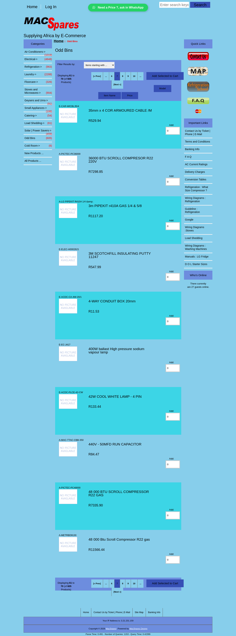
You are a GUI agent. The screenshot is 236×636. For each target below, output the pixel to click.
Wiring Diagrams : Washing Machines (196, 247)
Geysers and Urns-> (38, 101)
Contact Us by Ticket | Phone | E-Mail (197, 132)
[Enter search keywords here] (174, 5)
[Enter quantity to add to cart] (173, 131)
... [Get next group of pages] (140, 76)
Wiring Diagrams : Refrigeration (195, 199)
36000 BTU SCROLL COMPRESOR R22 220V (120, 159)
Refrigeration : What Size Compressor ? (196, 189)
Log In (50, 6)
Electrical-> (38, 59)
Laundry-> (38, 74)
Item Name (109, 95)
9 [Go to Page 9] (128, 76)
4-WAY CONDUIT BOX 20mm (112, 301)
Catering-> (38, 115)
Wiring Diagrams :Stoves (194, 229)
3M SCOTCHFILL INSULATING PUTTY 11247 (119, 255)
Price (129, 95)
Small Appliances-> (38, 109)
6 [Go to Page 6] (111, 76)
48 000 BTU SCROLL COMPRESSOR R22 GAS (118, 493)
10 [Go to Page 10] (134, 76)
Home (32, 6)
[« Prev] (97, 76)
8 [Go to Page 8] (122, 76)
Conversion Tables (195, 179)
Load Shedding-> (38, 123)
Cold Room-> (38, 145)
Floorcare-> (38, 82)
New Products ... (34, 153)
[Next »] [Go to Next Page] (117, 84)
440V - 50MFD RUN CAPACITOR (114, 444)
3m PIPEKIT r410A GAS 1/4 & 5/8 (115, 206)
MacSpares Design (138, 628)
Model (162, 88)
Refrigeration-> (38, 67)
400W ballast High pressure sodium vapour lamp (116, 350)
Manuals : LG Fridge (197, 256)
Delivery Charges (195, 171)
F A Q (188, 156)
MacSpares (111, 628)
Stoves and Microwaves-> (38, 91)
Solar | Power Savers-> (38, 131)
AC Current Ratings (196, 164)
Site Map (139, 612)
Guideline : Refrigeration (192, 210)
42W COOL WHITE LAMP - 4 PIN (115, 396)
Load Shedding (193, 238)
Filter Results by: (66, 64)
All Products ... (33, 160)
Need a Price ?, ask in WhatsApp (118, 7)
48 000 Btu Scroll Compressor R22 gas (119, 539)
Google (189, 219)
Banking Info (192, 149)
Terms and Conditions (197, 141)
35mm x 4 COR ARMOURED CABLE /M (120, 110)
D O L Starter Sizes (196, 264)
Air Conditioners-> (38, 52)
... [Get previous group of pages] (106, 76)
